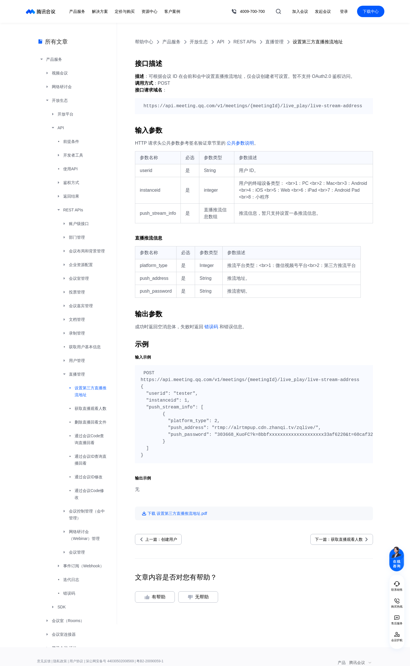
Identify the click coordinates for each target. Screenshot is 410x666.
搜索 (278, 11)
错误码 (211, 326)
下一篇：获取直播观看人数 (339, 539)
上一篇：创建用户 (161, 539)
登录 (344, 11)
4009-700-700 (252, 11)
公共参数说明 (240, 143)
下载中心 (371, 11)
